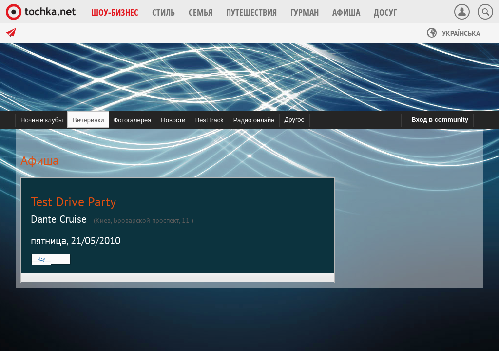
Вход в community (439, 119)
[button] (114, 12)
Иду (41, 259)
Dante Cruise (59, 219)
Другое (294, 119)
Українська (453, 33)
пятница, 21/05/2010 (75, 240)
